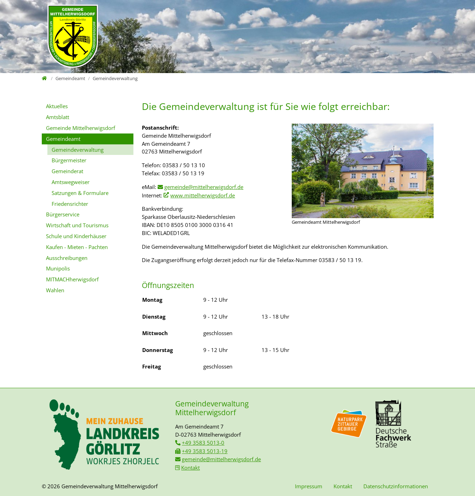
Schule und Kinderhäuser (76, 236)
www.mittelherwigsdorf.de (202, 195)
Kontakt (190, 467)
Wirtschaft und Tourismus (77, 225)
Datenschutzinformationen (395, 486)
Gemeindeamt (63, 138)
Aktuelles (57, 106)
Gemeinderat (67, 171)
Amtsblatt (57, 116)
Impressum (308, 486)
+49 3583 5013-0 (203, 442)
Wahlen (55, 290)
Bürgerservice (62, 214)
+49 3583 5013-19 (204, 451)
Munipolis (58, 268)
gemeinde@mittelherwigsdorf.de (203, 186)
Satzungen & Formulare (80, 192)
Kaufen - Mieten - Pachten (77, 246)
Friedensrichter (70, 203)
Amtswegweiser (71, 181)
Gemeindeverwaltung (78, 149)
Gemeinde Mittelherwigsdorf (80, 127)
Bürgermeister (69, 160)
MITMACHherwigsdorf (72, 279)
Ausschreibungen (66, 257)
